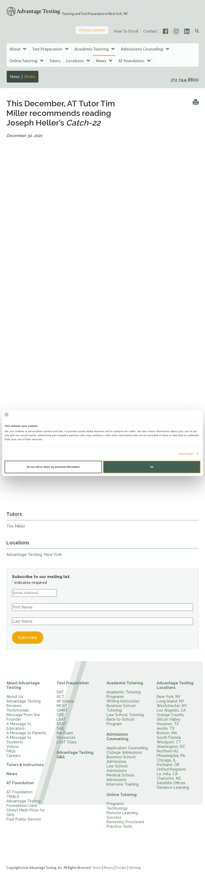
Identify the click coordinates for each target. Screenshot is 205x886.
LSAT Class (67, 742)
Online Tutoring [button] (26, 60)
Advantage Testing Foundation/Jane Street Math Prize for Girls (25, 808)
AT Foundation (20, 783)
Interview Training (123, 784)
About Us (14, 696)
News (15, 77)
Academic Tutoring (125, 683)
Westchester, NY (172, 706)
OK (151, 467)
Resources (66, 737)
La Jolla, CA (167, 774)
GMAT (62, 710)
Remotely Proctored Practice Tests (125, 824)
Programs (115, 804)
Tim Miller (15, 526)
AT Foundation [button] (134, 60)
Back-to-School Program (121, 721)
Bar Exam (65, 733)
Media (29, 77)
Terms (96, 868)
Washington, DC (171, 746)
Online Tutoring (122, 795)
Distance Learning (173, 787)
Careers (13, 756)
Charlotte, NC (169, 778)
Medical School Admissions (120, 777)
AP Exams (65, 701)
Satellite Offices (171, 783)
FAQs (10, 751)
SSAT (61, 724)
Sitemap (135, 868)
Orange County (170, 715)
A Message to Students (18, 739)
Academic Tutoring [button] (94, 49)
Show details (186, 453)
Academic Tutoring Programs (124, 694)
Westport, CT (169, 742)
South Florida (169, 737)
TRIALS (12, 796)
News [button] (104, 60)
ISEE (60, 728)
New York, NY (168, 696)
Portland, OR (168, 765)
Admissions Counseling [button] (145, 49)
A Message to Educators (18, 726)
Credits (121, 868)
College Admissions (124, 752)
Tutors (55, 60)
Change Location (92, 30)
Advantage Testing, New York (34, 554)
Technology (117, 808)
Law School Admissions (117, 768)
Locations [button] (78, 60)
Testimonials (17, 710)
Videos (12, 746)
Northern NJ (167, 751)
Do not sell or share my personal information (53, 467)
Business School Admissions (121, 759)
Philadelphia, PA (171, 756)
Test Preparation (73, 683)
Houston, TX (168, 724)
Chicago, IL (166, 760)
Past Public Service (23, 819)
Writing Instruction (123, 701)
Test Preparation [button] (50, 49)
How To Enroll (126, 31)
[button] (197, 31)
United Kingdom (171, 769)
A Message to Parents (26, 733)
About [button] (18, 49)
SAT (60, 692)
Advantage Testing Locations (175, 685)
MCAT (62, 706)
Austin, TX (166, 728)
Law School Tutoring (125, 715)
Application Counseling (127, 748)
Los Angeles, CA (171, 710)
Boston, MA (167, 733)
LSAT (61, 719)
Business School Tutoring (121, 708)
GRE (60, 715)
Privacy (109, 868)
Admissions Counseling (117, 736)
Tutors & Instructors (25, 765)
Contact (150, 31)
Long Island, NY (170, 701)
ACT (60, 696)
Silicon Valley (169, 719)
